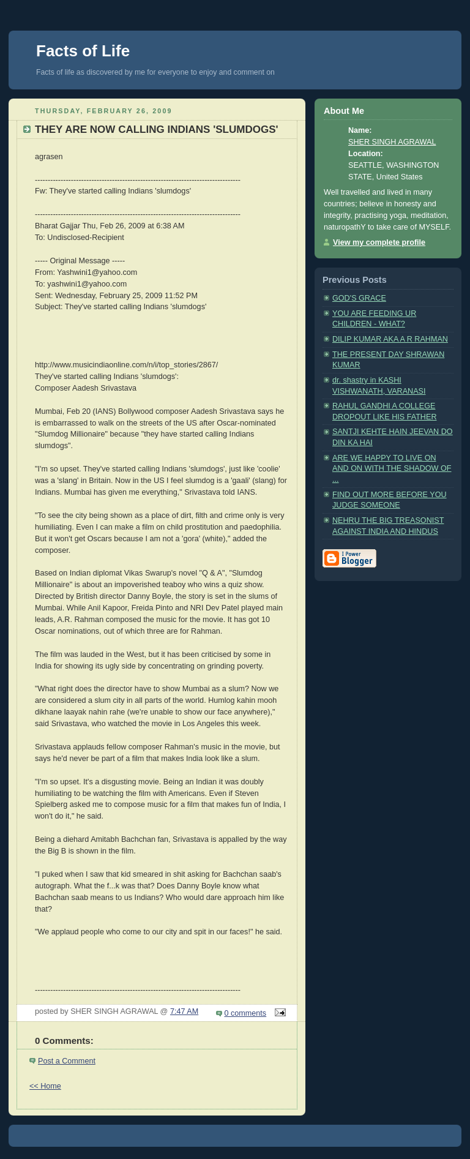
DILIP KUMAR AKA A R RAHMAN (390, 339)
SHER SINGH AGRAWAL (392, 142)
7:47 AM (184, 1011)
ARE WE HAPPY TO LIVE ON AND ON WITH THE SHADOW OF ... (392, 469)
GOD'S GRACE (359, 298)
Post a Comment (66, 1061)
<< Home (45, 1086)
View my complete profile (379, 242)
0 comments (246, 1013)
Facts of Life (83, 51)
